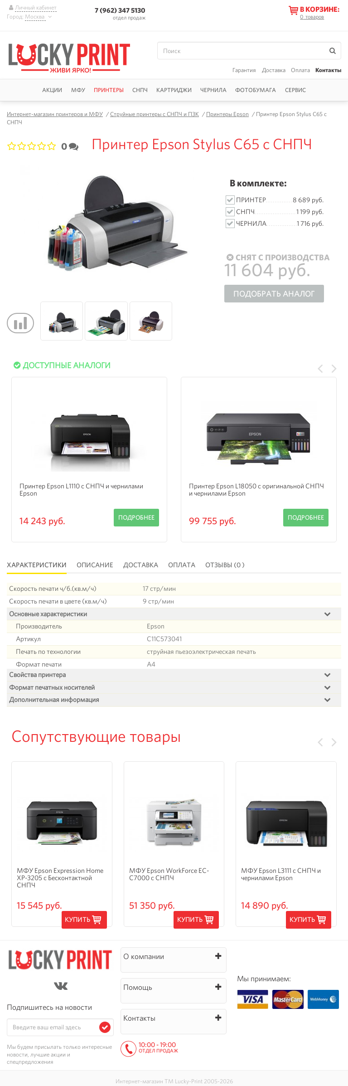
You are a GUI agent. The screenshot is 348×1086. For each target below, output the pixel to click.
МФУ (78, 90)
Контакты (328, 70)
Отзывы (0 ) (225, 565)
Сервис (295, 90)
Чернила (213, 90)
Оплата (300, 70)
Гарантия (244, 70)
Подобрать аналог (274, 293)
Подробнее (136, 517)
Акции (52, 90)
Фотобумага (255, 90)
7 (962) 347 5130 (120, 10)
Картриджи (174, 90)
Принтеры (109, 90)
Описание (95, 565)
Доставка (273, 70)
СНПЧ (140, 90)
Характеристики (37, 565)
